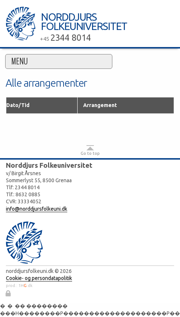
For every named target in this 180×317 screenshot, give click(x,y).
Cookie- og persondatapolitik (39, 278)
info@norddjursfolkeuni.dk (36, 209)
